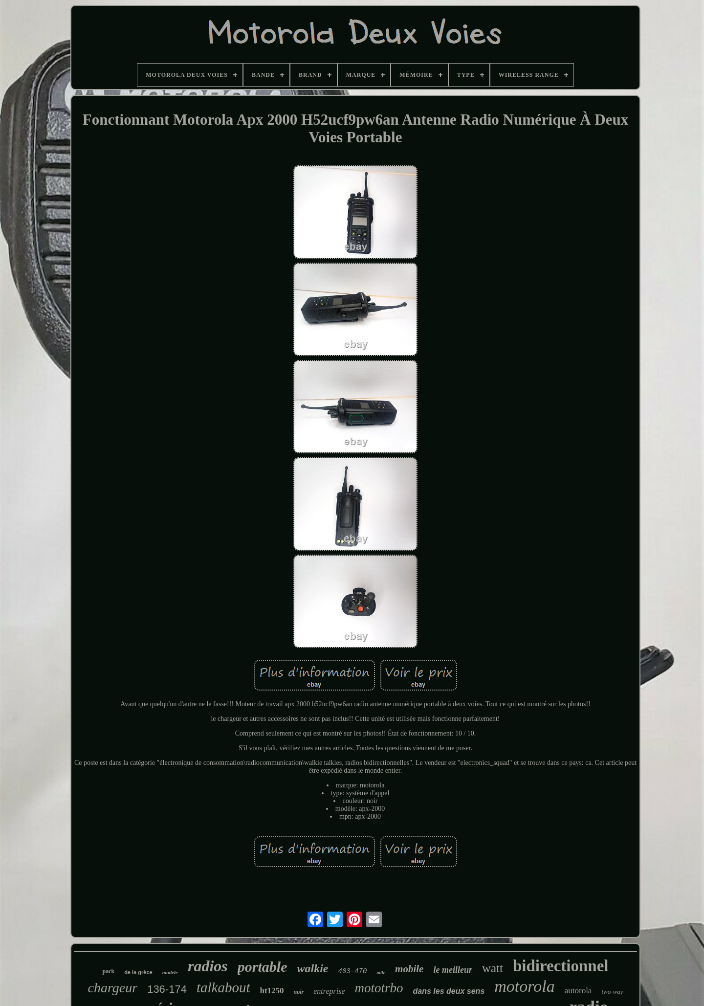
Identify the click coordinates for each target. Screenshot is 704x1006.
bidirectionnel (561, 966)
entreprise (329, 991)
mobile (409, 969)
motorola (524, 986)
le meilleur (452, 970)
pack (108, 971)
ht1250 (272, 990)
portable (262, 967)
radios (208, 966)
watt (492, 968)
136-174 (167, 989)
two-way (612, 991)
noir (299, 991)
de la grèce (138, 972)
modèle (170, 972)
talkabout (223, 987)
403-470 (352, 971)
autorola (578, 990)
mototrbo (379, 988)
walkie (312, 968)
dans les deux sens (449, 991)
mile (380, 972)
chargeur (113, 987)
